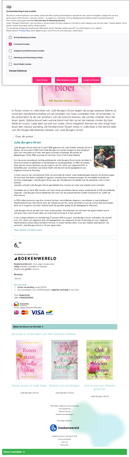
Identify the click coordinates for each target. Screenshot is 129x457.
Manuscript (64, 445)
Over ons (64, 442)
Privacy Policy (24, 31)
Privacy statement (64, 439)
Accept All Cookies (91, 80)
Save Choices (41, 80)
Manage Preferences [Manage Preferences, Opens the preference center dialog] (18, 70)
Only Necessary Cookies (66, 80)
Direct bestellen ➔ (14, 451)
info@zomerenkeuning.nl (64, 414)
